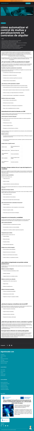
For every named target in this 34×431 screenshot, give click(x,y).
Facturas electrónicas (4, 382)
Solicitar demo (3, 374)
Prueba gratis (28, 3)
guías (2, 357)
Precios (2, 372)
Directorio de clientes (4, 386)
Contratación (10, 19)
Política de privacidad (4, 361)
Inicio (2, 19)
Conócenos (2, 354)
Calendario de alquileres (5, 389)
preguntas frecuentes (4, 358)
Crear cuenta (3, 369)
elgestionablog (3, 355)
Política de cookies (4, 363)
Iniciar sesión (3, 371)
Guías (6, 19)
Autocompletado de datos (5, 383)
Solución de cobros (4, 385)
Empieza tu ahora (16, 0)
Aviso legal (2, 360)
